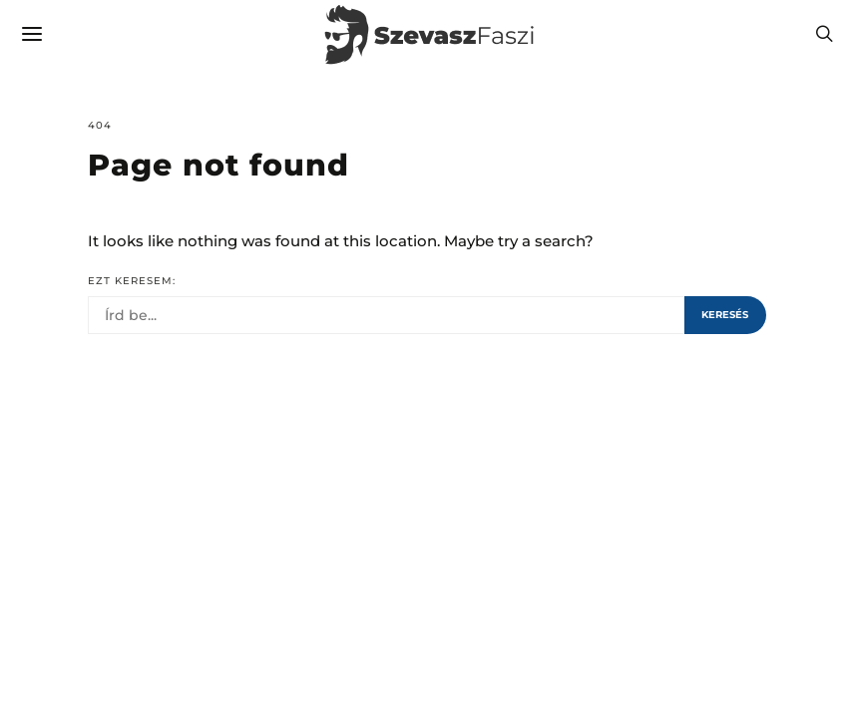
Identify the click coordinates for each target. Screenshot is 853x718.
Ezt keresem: (132, 280)
